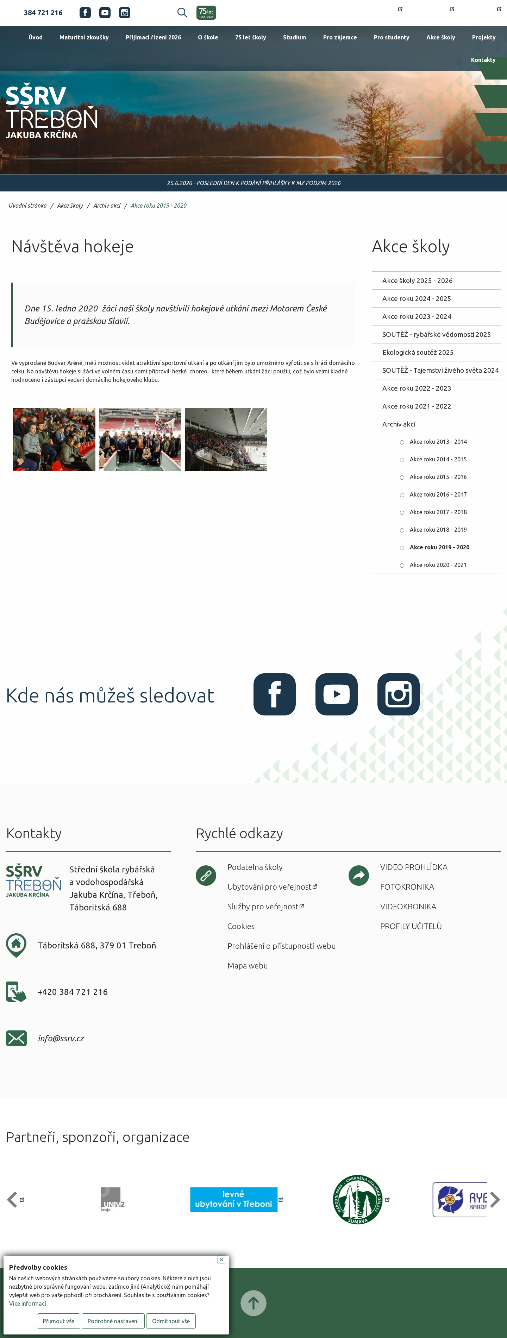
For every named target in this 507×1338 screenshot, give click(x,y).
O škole (208, 37)
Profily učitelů (411, 926)
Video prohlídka (413, 867)
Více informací (27, 1303)
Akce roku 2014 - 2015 (438, 459)
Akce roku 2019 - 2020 (158, 206)
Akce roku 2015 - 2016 (438, 477)
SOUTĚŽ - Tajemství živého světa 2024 (440, 370)
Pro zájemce (340, 37)
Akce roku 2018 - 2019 (438, 529)
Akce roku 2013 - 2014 (438, 441)
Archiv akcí (106, 206)
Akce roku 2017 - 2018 (438, 512)
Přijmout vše (58, 1321)
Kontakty (483, 60)
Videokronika (408, 906)
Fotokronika (407, 886)
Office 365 (482, 12)
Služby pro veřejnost (263, 906)
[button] (15, 1200)
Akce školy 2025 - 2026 (417, 280)
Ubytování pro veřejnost (269, 886)
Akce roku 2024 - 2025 (416, 298)
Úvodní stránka (27, 206)
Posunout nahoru (253, 1303)
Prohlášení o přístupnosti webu (281, 945)
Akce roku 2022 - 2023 (416, 388)
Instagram (124, 12)
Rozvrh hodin (376, 12)
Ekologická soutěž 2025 (418, 352)
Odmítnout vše (171, 1321)
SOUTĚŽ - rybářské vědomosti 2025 (436, 334)
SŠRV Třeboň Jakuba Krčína (43, 140)
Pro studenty (391, 37)
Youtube (105, 12)
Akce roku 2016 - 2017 (438, 494)
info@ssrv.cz (61, 1038)
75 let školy (250, 37)
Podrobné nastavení (113, 1321)
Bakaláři (432, 12)
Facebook (85, 12)
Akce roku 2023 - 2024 (416, 316)
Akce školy (440, 37)
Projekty (484, 37)
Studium (294, 37)
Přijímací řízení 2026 (153, 37)
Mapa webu (247, 965)
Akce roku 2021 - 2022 (416, 406)
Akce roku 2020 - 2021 (438, 565)
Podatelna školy (255, 867)
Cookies (241, 926)
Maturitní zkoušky (84, 37)
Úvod (36, 37)
